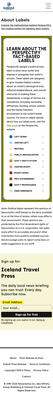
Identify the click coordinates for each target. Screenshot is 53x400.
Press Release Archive (31, 358)
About (13, 358)
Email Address (12, 302)
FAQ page (12, 125)
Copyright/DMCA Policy (17, 370)
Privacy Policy (40, 370)
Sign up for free (26, 314)
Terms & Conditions (39, 364)
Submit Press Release (14, 364)
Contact (26, 376)
